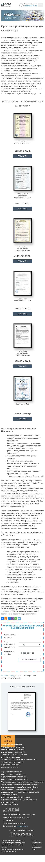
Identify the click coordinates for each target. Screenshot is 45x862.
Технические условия (9, 805)
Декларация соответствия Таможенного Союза (19, 787)
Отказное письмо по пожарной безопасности (19, 800)
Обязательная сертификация (12, 747)
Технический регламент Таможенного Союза (18, 760)
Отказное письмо (8, 802)
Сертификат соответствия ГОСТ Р (14, 777)
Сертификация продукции (11, 744)
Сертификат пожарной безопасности (15, 797)
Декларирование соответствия (13, 752)
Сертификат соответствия (11, 772)
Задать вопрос (8, 741)
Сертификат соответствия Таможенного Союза (19, 784)
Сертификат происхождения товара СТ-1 (17, 789)
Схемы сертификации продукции (14, 754)
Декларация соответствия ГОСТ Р (14, 779)
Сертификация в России (10, 767)
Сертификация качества (10, 765)
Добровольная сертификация (13, 749)
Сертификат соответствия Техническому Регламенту (22, 782)
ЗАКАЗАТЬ (22, 156)
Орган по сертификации (10, 757)
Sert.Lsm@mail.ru (22, 826)
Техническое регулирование (12, 762)
